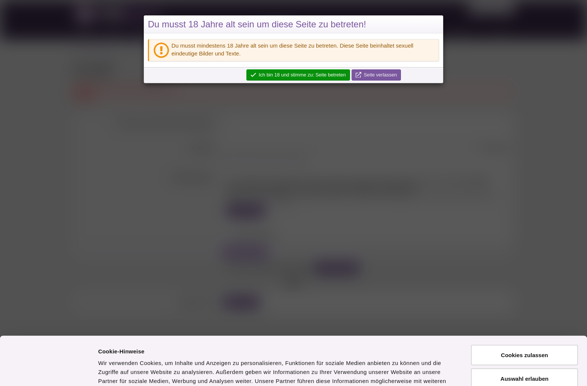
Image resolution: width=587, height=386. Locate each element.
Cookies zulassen (524, 312)
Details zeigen (398, 371)
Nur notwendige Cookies (524, 359)
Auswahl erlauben (524, 335)
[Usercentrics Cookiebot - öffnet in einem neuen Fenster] (48, 371)
